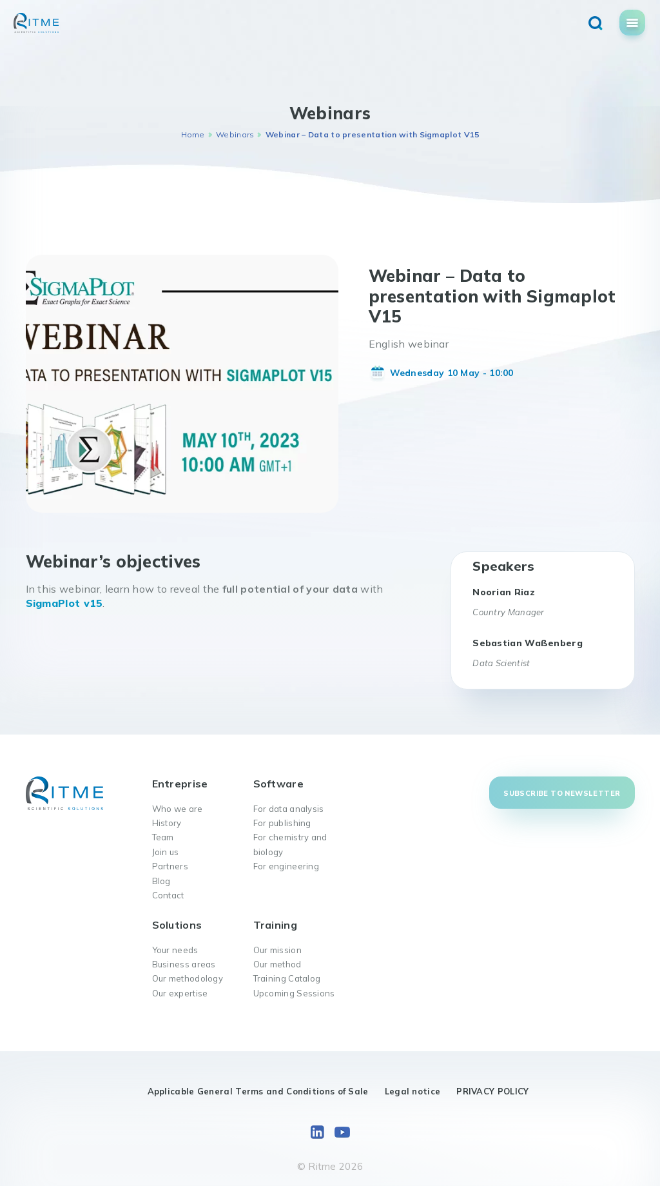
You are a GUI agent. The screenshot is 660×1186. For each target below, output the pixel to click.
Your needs (175, 950)
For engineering (286, 866)
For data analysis (288, 809)
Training (275, 924)
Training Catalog (287, 978)
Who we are (177, 809)
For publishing (282, 823)
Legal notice (413, 1091)
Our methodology (188, 978)
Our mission (277, 950)
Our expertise (180, 993)
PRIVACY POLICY (492, 1091)
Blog (161, 881)
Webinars (235, 134)
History (167, 823)
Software (278, 783)
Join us (165, 852)
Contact (168, 895)
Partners (170, 866)
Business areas (184, 964)
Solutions (177, 924)
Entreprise (180, 783)
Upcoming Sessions (294, 993)
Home (193, 134)
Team (163, 837)
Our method (277, 964)
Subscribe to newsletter (561, 793)
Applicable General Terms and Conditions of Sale (258, 1091)
